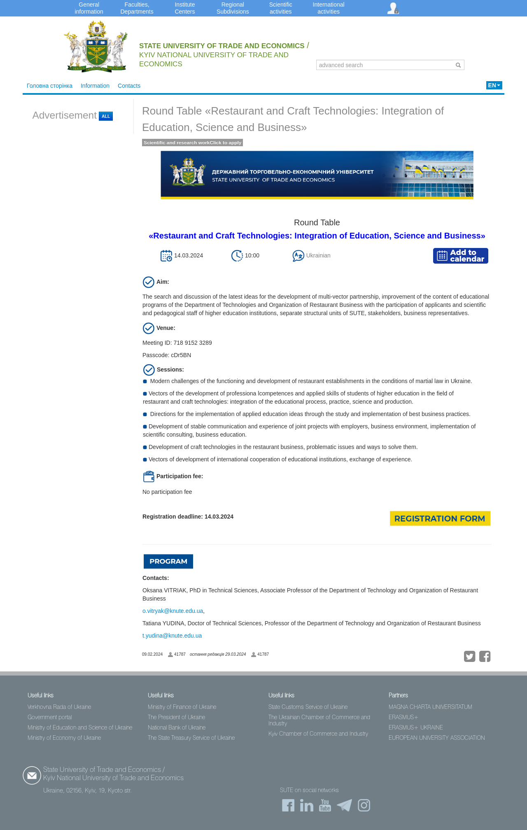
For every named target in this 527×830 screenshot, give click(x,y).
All (106, 116)
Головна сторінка (49, 85)
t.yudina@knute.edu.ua (172, 635)
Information (95, 85)
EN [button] (494, 85)
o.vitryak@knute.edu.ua (172, 611)
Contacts (129, 85)
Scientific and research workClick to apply (192, 142)
